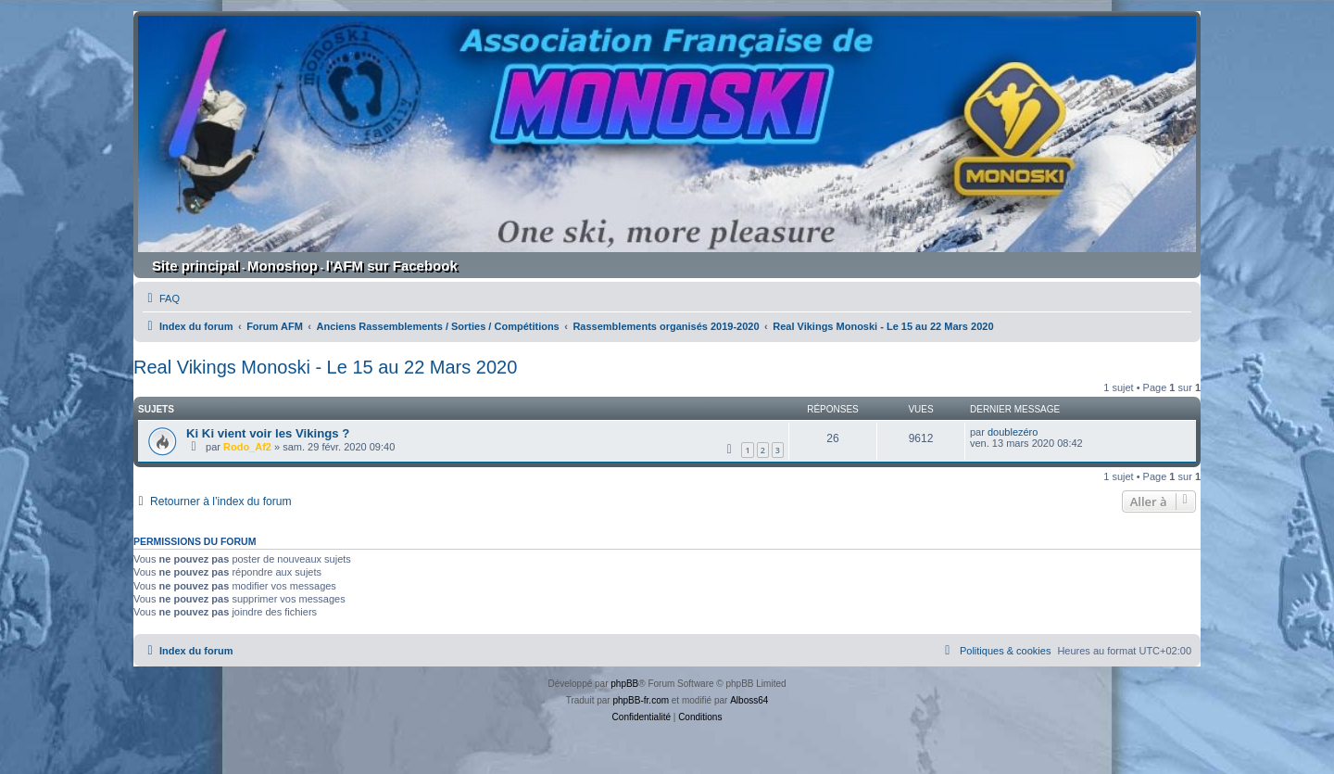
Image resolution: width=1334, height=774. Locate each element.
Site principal (195, 265)
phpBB (624, 684)
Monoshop (282, 265)
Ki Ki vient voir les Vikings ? (267, 433)
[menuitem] (161, 298)
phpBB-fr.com (640, 700)
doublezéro (1013, 432)
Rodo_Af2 (247, 446)
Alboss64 (749, 700)
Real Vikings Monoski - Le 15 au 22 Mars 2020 (325, 367)
